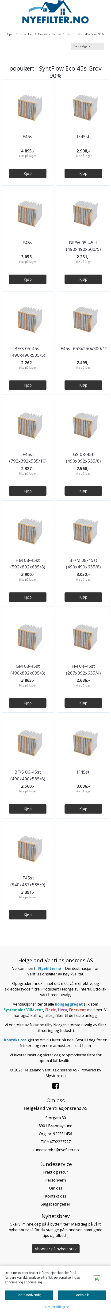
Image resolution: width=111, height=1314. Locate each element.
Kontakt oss (55, 1196)
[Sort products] (87, 46)
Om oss (55, 1188)
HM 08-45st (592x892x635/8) (27, 563)
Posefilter (24, 34)
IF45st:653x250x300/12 (83, 348)
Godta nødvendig (29, 1295)
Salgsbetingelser (55, 1204)
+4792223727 (59, 1141)
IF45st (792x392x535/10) (27, 457)
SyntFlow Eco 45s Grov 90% (83, 34)
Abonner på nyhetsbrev (56, 1248)
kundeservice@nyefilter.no (55, 1149)
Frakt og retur (55, 1172)
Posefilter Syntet (48, 34)
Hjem (10, 34)
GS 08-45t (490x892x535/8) (83, 457)
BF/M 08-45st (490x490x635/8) (83, 563)
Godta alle (82, 1295)
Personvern (55, 1180)
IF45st (27, 136)
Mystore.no (56, 1075)
